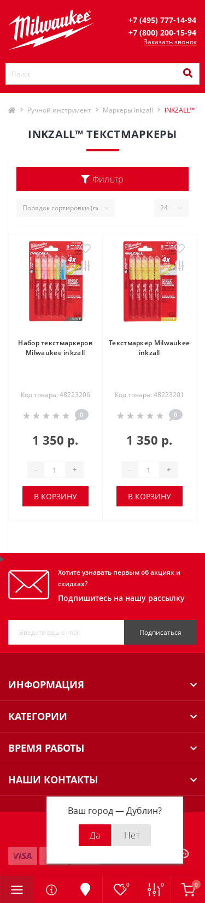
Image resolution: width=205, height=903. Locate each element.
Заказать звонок (170, 41)
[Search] (187, 73)
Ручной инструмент (59, 110)
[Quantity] (55, 470)
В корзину (55, 496)
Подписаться (160, 632)
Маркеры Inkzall (128, 110)
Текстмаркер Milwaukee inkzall (149, 347)
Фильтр (102, 179)
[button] (162, 20)
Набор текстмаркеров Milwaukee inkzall (55, 347)
